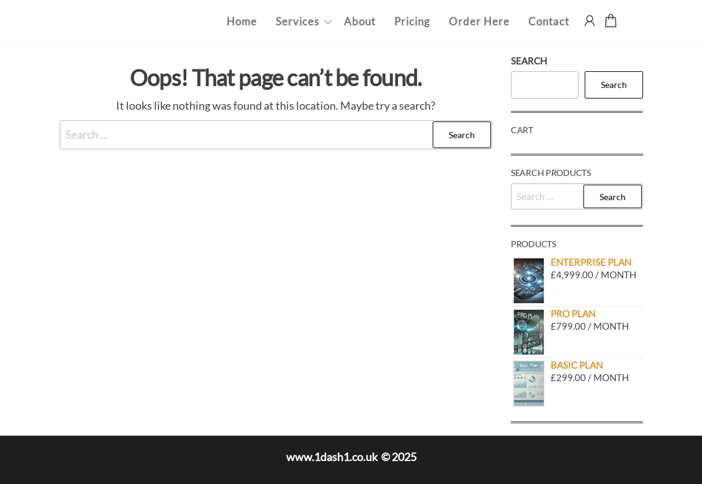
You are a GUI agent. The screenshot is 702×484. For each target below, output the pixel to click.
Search (529, 60)
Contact (548, 21)
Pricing (412, 21)
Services (297, 21)
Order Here (479, 21)
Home (242, 21)
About (360, 21)
